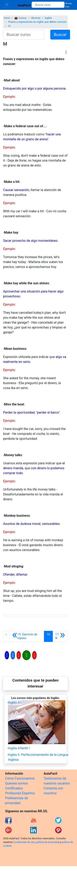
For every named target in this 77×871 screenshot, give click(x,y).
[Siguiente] (60, 636)
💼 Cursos (20, 17)
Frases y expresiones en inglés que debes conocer (37, 21)
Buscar (60, 34)
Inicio (7, 17)
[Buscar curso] (48, 5)
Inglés (48, 17)
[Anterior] (26, 636)
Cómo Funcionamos (19, 778)
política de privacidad (47, 842)
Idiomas (35, 17)
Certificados (14, 788)
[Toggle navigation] (6, 4)
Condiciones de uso (24, 842)
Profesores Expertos (20, 793)
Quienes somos (16, 783)
